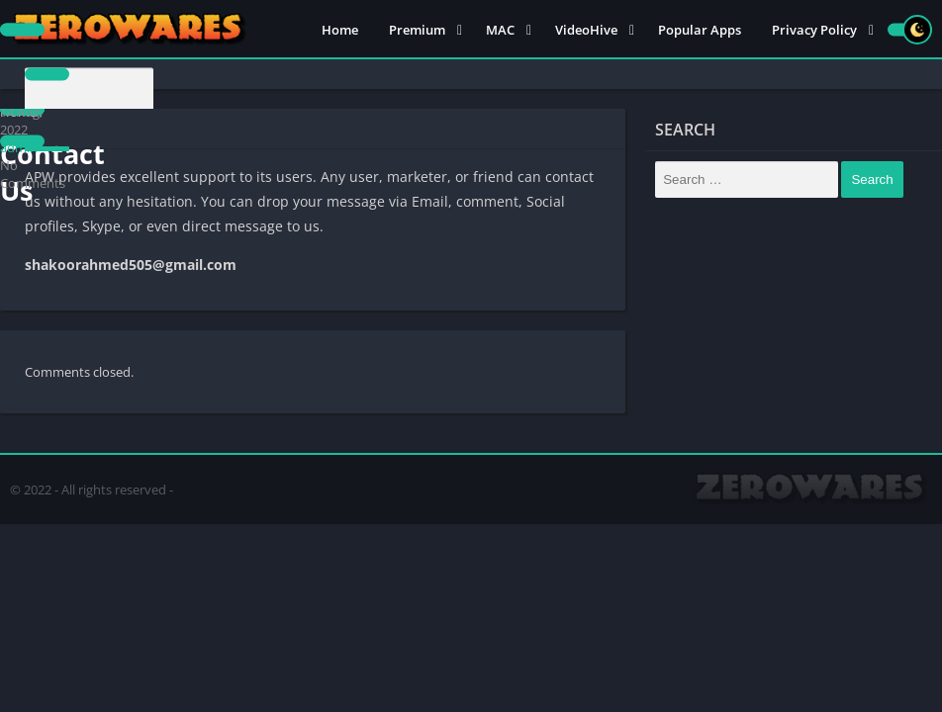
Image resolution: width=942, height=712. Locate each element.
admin (19, 147)
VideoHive (586, 30)
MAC (500, 30)
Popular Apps (699, 30)
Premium (417, 30)
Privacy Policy (814, 30)
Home (340, 30)
